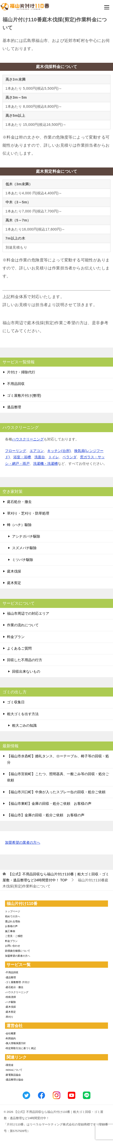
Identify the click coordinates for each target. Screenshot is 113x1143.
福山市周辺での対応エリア (28, 613)
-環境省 (9, 1065)
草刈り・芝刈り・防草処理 (28, 513)
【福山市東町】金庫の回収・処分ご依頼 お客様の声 (49, 804)
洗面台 (39, 457)
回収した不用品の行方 (24, 660)
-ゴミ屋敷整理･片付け (17, 982)
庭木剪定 (14, 583)
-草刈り (9, 1016)
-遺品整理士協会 (14, 1079)
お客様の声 (11, 926)
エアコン (37, 451)
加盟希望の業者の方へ (22, 842)
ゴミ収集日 (16, 702)
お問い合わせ (12, 945)
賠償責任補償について (17, 950)
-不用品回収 (11, 972)
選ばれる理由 (12, 921)
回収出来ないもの (26, 671)
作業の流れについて (23, 625)
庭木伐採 (14, 571)
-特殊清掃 (10, 997)
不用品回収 (16, 384)
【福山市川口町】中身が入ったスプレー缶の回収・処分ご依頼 (56, 792)
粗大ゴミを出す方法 (23, 714)
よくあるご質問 (19, 648)
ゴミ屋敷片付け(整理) (24, 395)
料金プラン (16, 637)
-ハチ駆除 (10, 1002)
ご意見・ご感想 (14, 936)
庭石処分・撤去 (19, 502)
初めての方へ (12, 916)
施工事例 (10, 931)
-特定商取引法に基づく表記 (20, 1048)
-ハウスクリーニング (16, 992)
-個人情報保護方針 (15, 1043)
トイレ (53, 457)
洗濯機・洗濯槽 (45, 464)
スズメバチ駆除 (24, 548)
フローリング (15, 451)
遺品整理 (14, 407)
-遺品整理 (10, 977)
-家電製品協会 (13, 1074)
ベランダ (70, 457)
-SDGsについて (13, 1069)
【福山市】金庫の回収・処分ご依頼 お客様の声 (45, 815)
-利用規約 (10, 1038)
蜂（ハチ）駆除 (19, 525)
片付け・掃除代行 (21, 372)
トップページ (12, 911)
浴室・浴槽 (22, 457)
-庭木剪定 (10, 1011)
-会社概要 (10, 1033)
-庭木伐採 (10, 1006)
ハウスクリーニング (28, 439)
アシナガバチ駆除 (26, 536)
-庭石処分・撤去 (14, 987)
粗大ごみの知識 (24, 725)
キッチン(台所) (59, 451)
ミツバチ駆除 (22, 560)
